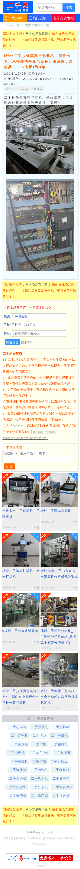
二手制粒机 (61, 770)
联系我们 (21, 838)
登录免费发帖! (64, 18)
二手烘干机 (39, 778)
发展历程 (33, 838)
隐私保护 (58, 838)
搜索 (68, 7)
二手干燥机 (59, 735)
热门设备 (39, 18)
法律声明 (45, 838)
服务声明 (70, 838)
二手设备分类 (39, 844)
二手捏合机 (61, 795)
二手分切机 (17, 795)
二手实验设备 (62, 787)
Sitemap (40, 865)
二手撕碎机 (16, 752)
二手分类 (15, 18)
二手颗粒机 (59, 744)
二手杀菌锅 (39, 795)
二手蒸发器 (19, 744)
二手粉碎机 (17, 727)
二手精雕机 (19, 761)
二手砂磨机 (62, 752)
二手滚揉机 (17, 770)
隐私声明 (27, 342)
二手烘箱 (39, 761)
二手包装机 (39, 770)
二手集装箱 (61, 778)
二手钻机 (39, 744)
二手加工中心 (39, 752)
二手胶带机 (39, 727)
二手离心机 (17, 778)
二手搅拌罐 (61, 727)
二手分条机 (39, 787)
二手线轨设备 (16, 787)
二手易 (18, 7)
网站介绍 (8, 838)
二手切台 (39, 735)
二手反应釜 (59, 761)
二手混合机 (19, 735)
